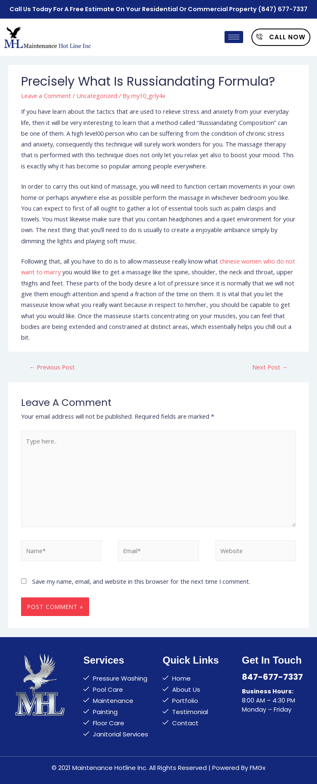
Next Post (270, 365)
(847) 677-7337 (283, 8)
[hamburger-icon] (234, 35)
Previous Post (52, 365)
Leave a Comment (46, 93)
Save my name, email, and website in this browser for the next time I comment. (141, 579)
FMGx (257, 766)
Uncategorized (96, 93)
